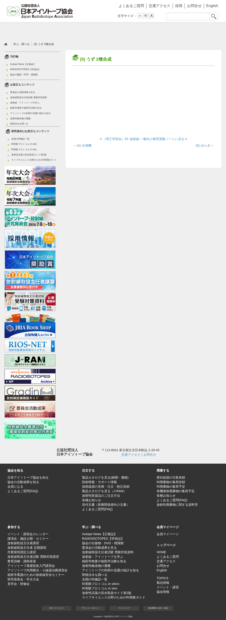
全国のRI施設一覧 (20, 139)
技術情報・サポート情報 (99, 482)
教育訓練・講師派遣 (21, 561)
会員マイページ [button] (168, 527)
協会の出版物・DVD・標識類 (103, 543)
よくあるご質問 (131, 6)
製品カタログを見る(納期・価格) (105, 477)
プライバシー (90, 608)
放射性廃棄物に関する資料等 (177, 504)
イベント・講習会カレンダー (28, 534)
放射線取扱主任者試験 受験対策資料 (28, 97)
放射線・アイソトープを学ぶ (25, 102)
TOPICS (162, 578)
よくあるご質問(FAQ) (22, 491)
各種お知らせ (91, 500)
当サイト (56, 608)
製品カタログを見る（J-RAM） (104, 491)
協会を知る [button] (23, 31)
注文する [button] (59, 31)
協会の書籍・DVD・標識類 (24, 74)
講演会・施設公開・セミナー (28, 538)
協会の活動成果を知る (23, 482)
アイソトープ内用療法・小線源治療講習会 (37, 570)
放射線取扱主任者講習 (23, 543)
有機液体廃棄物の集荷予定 (176, 491)
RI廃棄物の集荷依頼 (171, 482)
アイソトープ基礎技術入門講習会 (31, 566)
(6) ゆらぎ (203, 145)
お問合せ (194, 6)
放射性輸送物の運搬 (20, 118)
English (212, 6)
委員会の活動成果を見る (22, 92)
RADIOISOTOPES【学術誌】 (25, 69)
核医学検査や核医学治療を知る (26, 108)
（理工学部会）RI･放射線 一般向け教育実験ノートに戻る (143, 139)
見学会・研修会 (18, 584)
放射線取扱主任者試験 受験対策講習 (33, 556)
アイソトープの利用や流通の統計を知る (30, 113)
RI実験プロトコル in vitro (24, 144)
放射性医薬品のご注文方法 (101, 495)
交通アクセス (159, 6)
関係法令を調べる (19, 123)
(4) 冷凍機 (84, 145)
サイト (124, 608)
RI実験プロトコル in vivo (24, 149)
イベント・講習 (168, 587)
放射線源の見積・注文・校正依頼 (105, 486)
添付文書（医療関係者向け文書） (105, 504)
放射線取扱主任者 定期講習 (26, 547)
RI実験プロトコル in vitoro (100, 584)
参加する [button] (131, 31)
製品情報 (163, 582)
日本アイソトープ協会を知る (28, 477)
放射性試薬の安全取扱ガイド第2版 (29, 154)
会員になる (15, 486)
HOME (161, 552)
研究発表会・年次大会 (23, 579)
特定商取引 (158, 608)
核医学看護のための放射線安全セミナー (35, 575)
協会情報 (163, 592)
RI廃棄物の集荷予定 (171, 486)
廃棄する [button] (95, 31)
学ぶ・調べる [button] (167, 31)
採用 (178, 6)
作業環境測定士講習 (21, 552)
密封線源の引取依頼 (171, 477)
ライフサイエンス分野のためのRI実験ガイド (33, 160)
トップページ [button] (166, 545)
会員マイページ (203, 31)
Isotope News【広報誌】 (22, 64)
